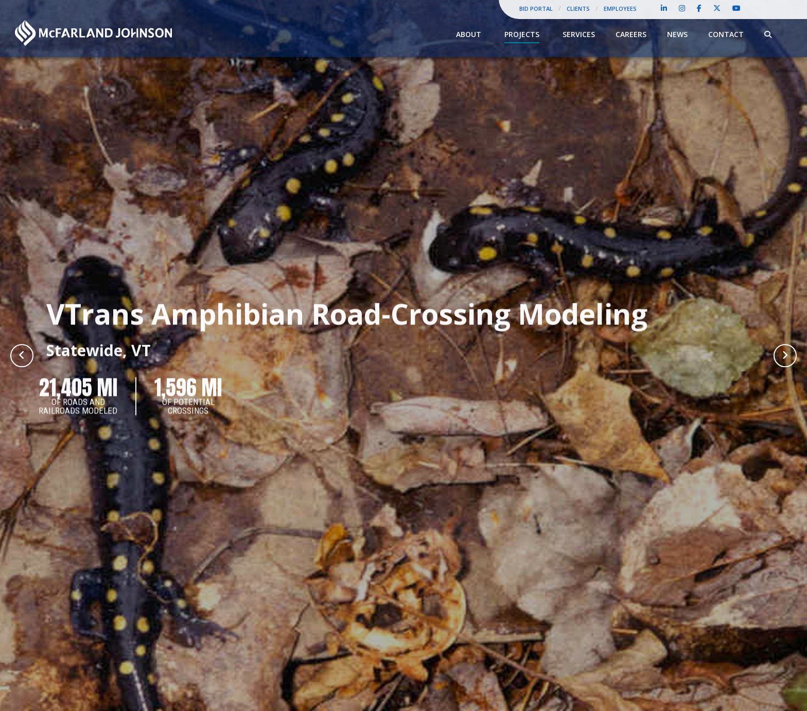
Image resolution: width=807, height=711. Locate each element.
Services (579, 34)
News (677, 34)
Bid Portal (536, 8)
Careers (631, 34)
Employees (620, 8)
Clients (578, 8)
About (468, 34)
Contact (726, 34)
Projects (521, 34)
